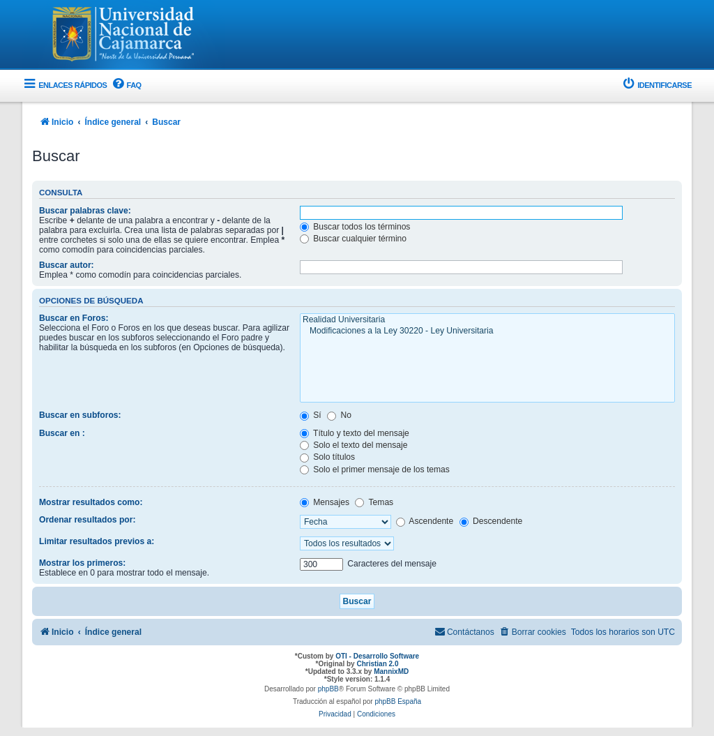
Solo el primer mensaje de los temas (375, 469)
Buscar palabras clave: (85, 211)
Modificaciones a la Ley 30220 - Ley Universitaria (487, 331)
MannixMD (391, 671)
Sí (310, 415)
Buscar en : (62, 433)
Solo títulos (327, 457)
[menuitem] (125, 85)
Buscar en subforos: (80, 415)
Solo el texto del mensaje (354, 445)
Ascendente (425, 521)
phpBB (328, 689)
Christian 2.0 (377, 664)
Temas (374, 502)
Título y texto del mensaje (354, 433)
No (339, 415)
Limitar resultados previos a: (96, 541)
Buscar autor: (66, 265)
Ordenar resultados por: (87, 520)
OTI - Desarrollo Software (377, 656)
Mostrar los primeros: (82, 563)
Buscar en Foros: (73, 318)
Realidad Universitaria (487, 320)
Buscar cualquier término (353, 238)
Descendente (491, 521)
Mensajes (324, 502)
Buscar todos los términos (355, 227)
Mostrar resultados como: (91, 502)
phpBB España (397, 701)
